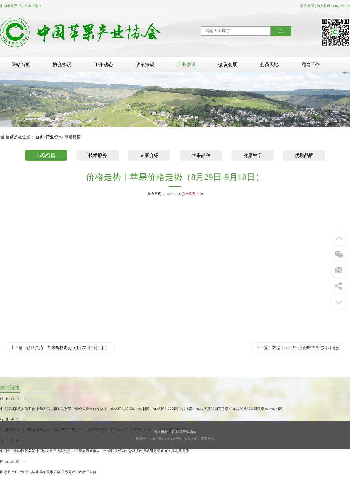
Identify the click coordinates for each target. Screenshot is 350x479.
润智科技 (208, 439)
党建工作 (310, 64)
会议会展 (227, 64)
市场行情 (72, 137)
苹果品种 (201, 155)
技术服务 (97, 155)
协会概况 (62, 64)
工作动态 (103, 64)
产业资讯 (186, 64)
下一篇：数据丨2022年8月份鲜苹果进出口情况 (298, 347)
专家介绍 (149, 155)
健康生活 (252, 155)
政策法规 (145, 64)
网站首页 (20, 64)
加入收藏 (323, 6)
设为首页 (307, 6)
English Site (341, 6)
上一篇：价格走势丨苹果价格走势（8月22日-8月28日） (60, 347)
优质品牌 (304, 155)
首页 (40, 137)
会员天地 (269, 64)
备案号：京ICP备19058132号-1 (158, 439)
